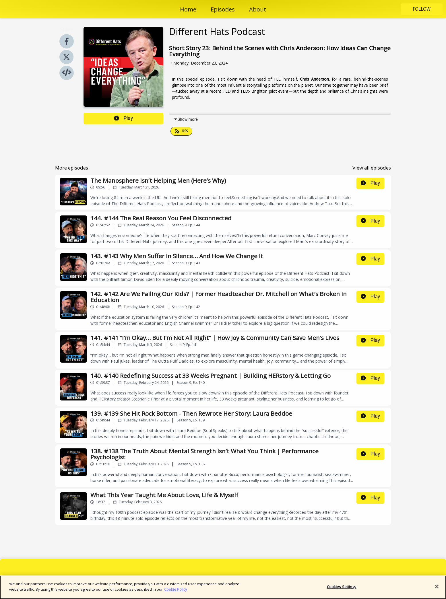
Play (123, 118)
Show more (186, 119)
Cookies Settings (341, 589)
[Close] (437, 589)
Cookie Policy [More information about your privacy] (175, 592)
